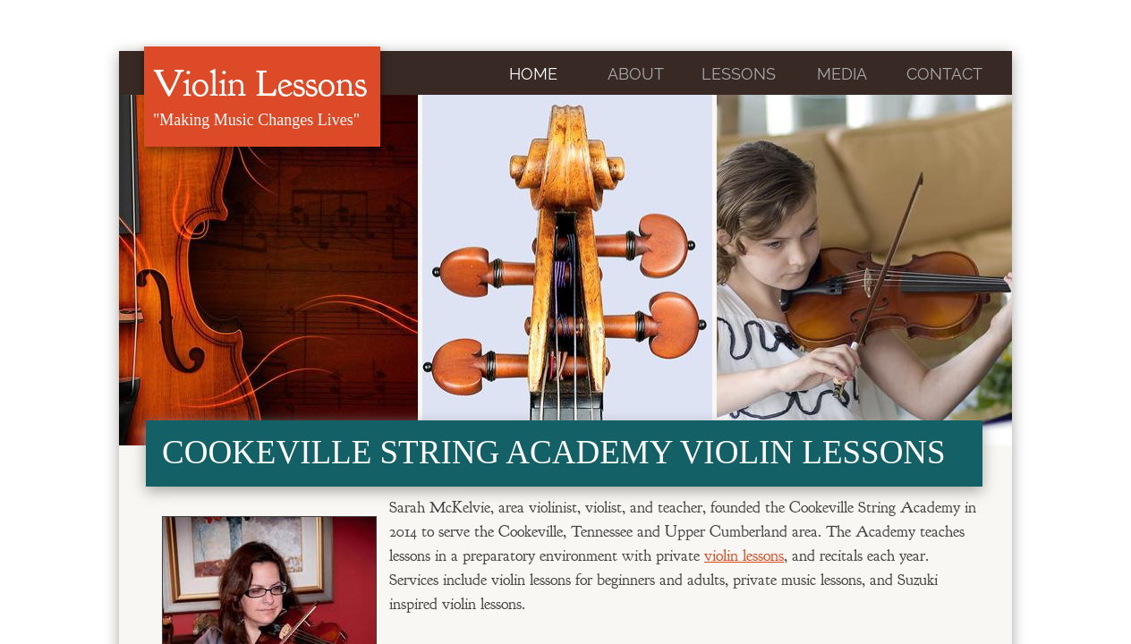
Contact (944, 73)
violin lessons (744, 556)
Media (842, 73)
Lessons (739, 73)
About (636, 73)
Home (533, 73)
